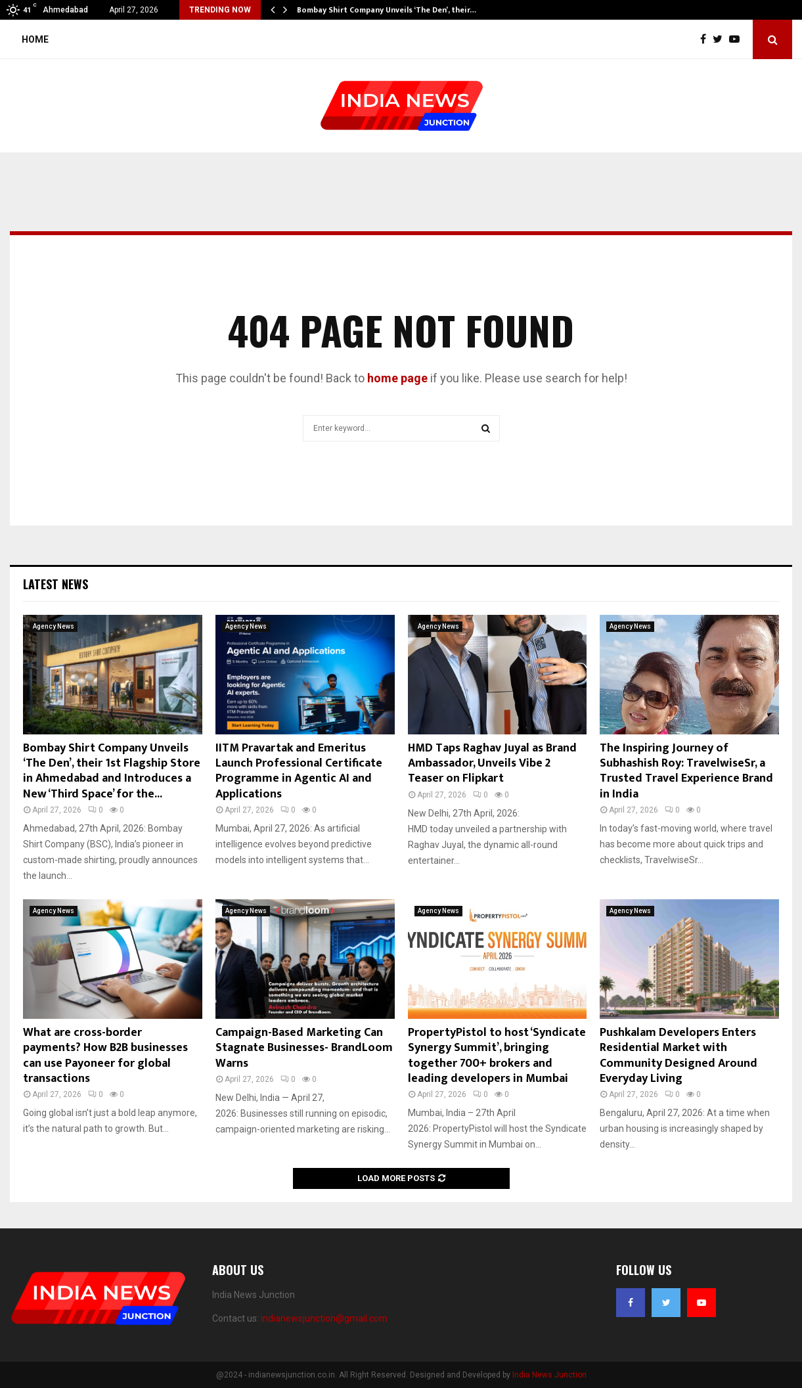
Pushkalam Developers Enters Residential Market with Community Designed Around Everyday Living (678, 1055)
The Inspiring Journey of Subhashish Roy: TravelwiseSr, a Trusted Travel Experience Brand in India (686, 771)
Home (35, 39)
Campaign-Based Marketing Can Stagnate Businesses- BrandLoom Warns (304, 1048)
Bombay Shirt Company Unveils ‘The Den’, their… (386, 9)
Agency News (53, 626)
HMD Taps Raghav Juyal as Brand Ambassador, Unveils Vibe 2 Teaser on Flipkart (492, 763)
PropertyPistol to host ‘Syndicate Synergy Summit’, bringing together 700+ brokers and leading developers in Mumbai (497, 1055)
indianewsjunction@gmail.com (324, 1318)
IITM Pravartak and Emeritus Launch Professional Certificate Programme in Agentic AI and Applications (298, 771)
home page (397, 378)
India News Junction (549, 1374)
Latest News (55, 584)
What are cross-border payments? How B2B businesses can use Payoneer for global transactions (105, 1055)
